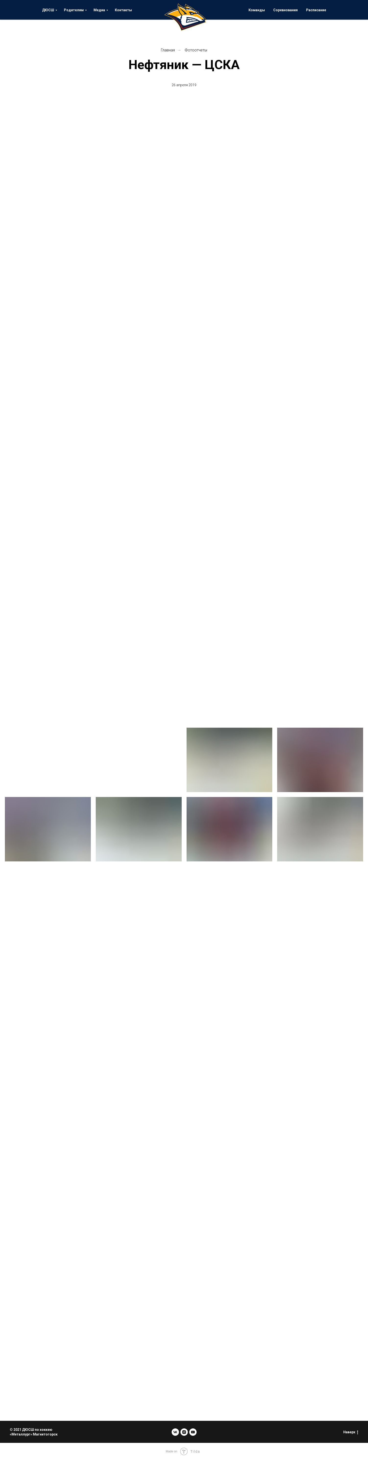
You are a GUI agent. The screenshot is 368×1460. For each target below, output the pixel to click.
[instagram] (184, 1432)
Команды (257, 10)
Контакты (123, 10)
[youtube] (193, 1432)
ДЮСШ (48, 10)
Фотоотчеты (196, 50)
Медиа (99, 10)
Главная (168, 50)
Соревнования (285, 10)
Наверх (350, 1432)
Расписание (316, 10)
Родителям (74, 10)
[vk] (175, 1432)
